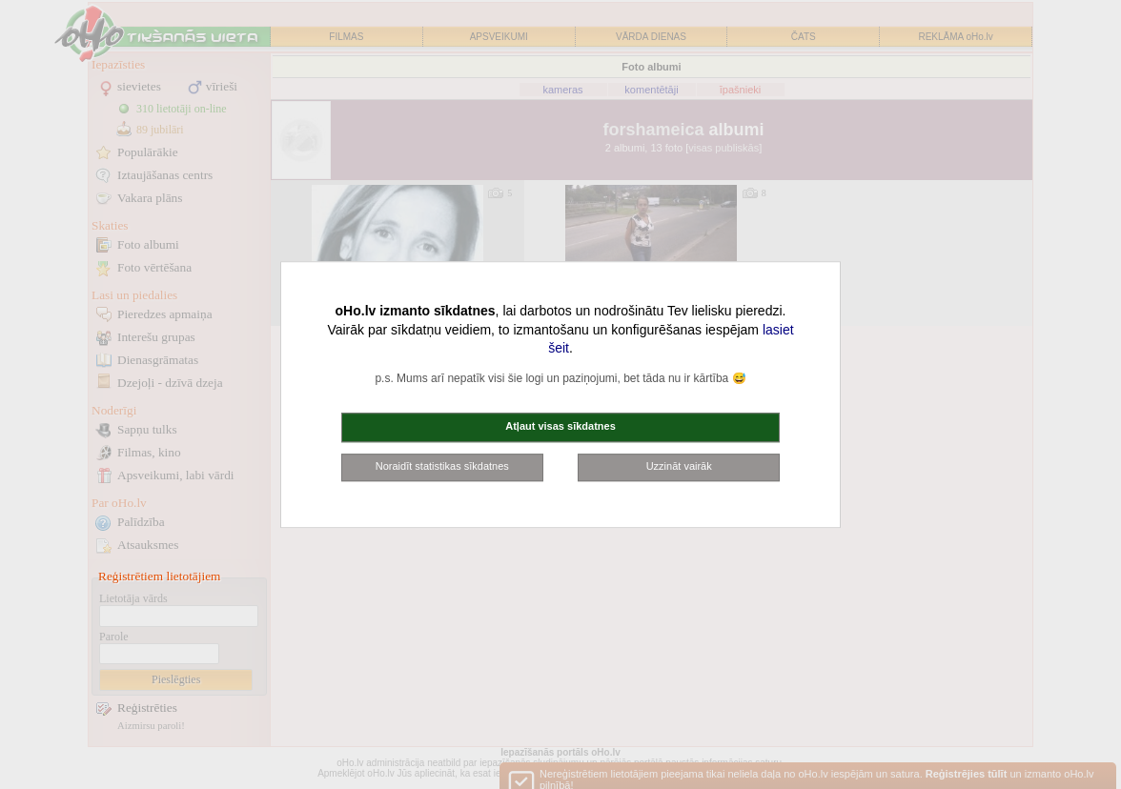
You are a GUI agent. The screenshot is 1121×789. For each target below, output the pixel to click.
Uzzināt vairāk (679, 466)
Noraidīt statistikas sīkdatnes (442, 466)
